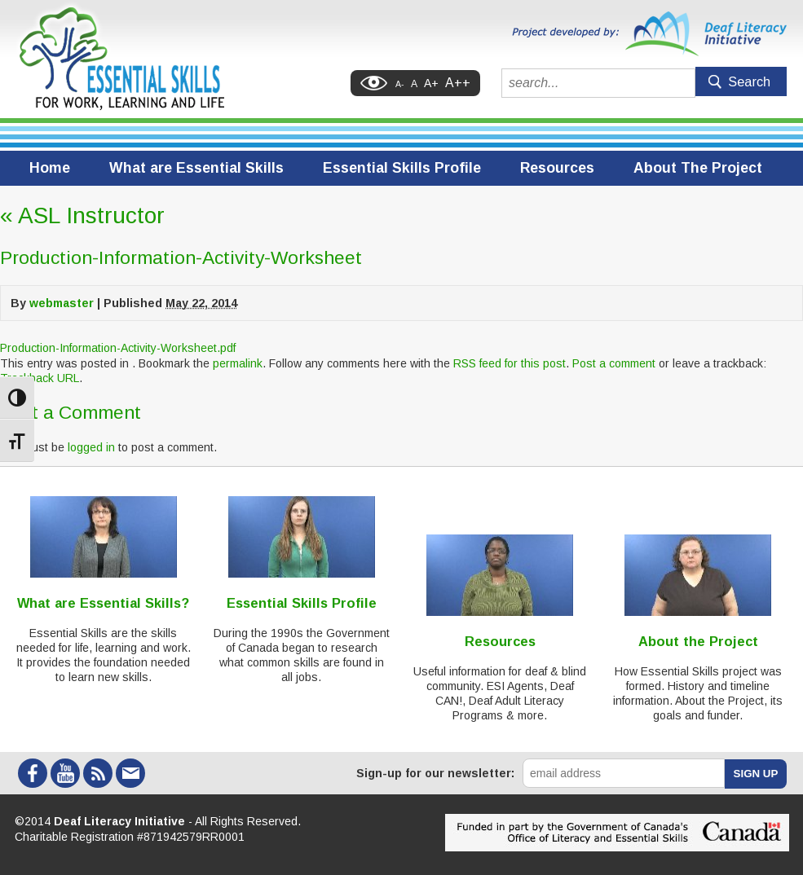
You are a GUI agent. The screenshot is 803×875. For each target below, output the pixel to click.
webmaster (61, 303)
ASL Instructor (82, 215)
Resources (557, 168)
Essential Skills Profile (402, 168)
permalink (238, 363)
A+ (431, 83)
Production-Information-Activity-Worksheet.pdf (118, 347)
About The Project (697, 168)
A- (399, 84)
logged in (91, 447)
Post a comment (613, 363)
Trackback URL (39, 378)
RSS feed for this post (509, 363)
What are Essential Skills (196, 168)
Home (49, 168)
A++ (457, 83)
